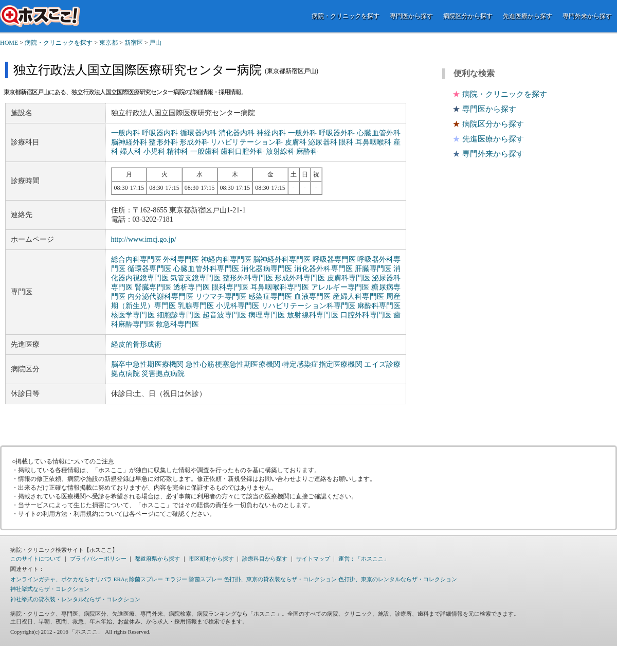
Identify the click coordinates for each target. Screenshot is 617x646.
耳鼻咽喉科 (373, 142)
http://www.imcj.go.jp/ (143, 239)
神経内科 (271, 133)
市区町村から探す (211, 558)
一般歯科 (204, 151)
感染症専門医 (270, 296)
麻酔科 (307, 151)
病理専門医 (266, 315)
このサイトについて (35, 558)
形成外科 (193, 142)
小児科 (154, 151)
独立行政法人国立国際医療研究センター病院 (137, 70)
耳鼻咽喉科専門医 (279, 287)
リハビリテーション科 (246, 142)
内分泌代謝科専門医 (160, 296)
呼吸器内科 (160, 133)
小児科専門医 (238, 306)
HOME (9, 42)
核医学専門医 (133, 315)
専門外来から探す (587, 16)
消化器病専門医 (267, 269)
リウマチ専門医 (221, 296)
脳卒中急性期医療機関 (147, 364)
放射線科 (280, 151)
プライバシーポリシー (98, 558)
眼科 (346, 142)
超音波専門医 (224, 315)
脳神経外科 (129, 142)
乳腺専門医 (196, 306)
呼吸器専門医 (334, 259)
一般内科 (125, 133)
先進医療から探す (527, 16)
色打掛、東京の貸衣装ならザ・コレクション (280, 579)
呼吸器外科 (337, 133)
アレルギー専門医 (340, 287)
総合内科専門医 (136, 259)
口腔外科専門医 (366, 315)
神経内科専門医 (226, 259)
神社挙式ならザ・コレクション (49, 589)
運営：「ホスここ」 (363, 558)
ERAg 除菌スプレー (138, 579)
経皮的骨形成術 (136, 344)
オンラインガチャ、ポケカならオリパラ (61, 579)
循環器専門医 (149, 269)
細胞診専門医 (179, 315)
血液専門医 (312, 296)
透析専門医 (191, 287)
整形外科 (163, 142)
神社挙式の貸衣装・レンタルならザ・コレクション (75, 599)
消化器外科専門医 (323, 269)
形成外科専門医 (300, 278)
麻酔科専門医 (379, 306)
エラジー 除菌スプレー (194, 579)
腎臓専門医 (153, 287)
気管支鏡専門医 (195, 278)
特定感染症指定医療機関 (322, 364)
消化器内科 (237, 133)
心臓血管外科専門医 (206, 269)
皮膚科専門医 (348, 278)
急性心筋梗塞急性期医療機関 (233, 364)
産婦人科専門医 (358, 296)
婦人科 (130, 151)
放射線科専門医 (312, 315)
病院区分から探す (468, 16)
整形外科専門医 (248, 278)
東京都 (108, 42)
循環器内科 (198, 133)
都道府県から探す (157, 558)
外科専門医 (181, 259)
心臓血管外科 (379, 133)
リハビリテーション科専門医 (308, 306)
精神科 (177, 151)
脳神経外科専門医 (282, 259)
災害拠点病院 (163, 374)
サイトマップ (313, 558)
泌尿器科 (322, 142)
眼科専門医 (230, 287)
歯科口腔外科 (242, 151)
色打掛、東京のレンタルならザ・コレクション (397, 579)
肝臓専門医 (373, 269)
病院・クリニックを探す (345, 16)
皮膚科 (295, 142)
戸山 (155, 42)
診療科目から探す (264, 558)
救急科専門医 (177, 324)
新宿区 (133, 42)
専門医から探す (411, 16)
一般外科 (302, 133)
